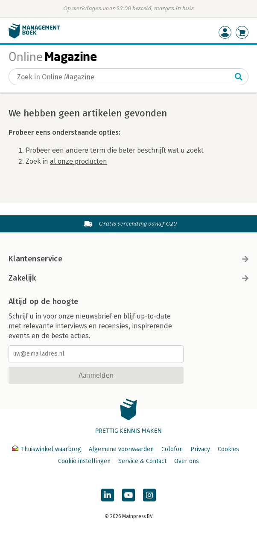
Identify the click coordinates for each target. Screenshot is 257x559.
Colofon (172, 449)
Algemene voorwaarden (121, 449)
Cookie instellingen (84, 461)
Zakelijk (128, 278)
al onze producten (78, 161)
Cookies (228, 449)
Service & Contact (142, 461)
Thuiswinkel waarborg (47, 449)
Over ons (186, 461)
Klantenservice (128, 259)
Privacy (200, 449)
